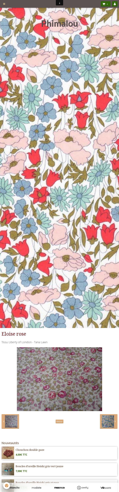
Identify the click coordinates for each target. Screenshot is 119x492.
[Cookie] (6, 485)
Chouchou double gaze (30, 449)
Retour (59, 421)
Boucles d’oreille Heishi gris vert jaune (39, 466)
